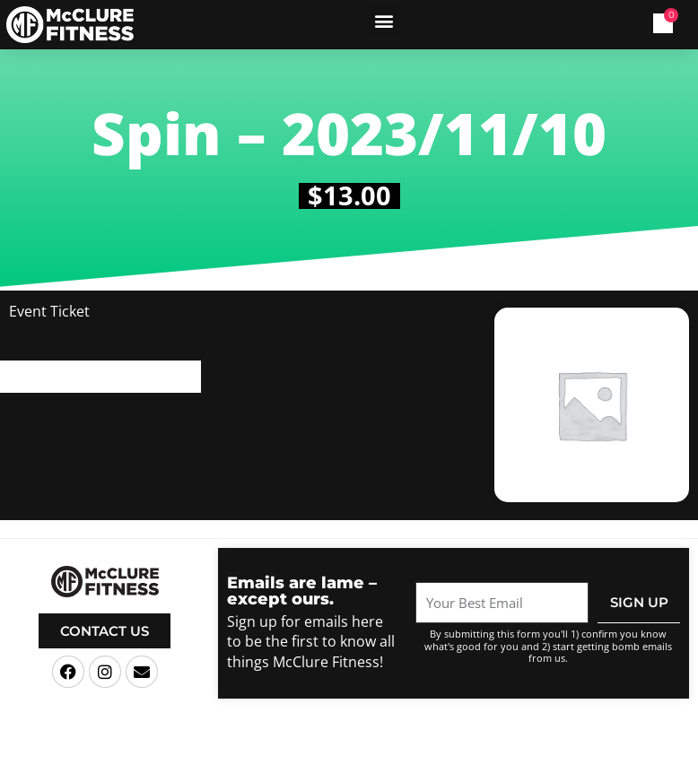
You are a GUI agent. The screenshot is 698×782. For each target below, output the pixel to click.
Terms (440, 767)
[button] (383, 20)
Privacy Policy (498, 767)
